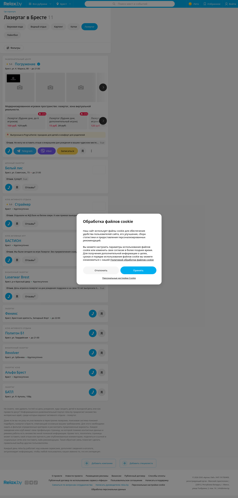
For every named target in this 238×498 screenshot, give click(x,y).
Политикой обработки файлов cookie (132, 259)
